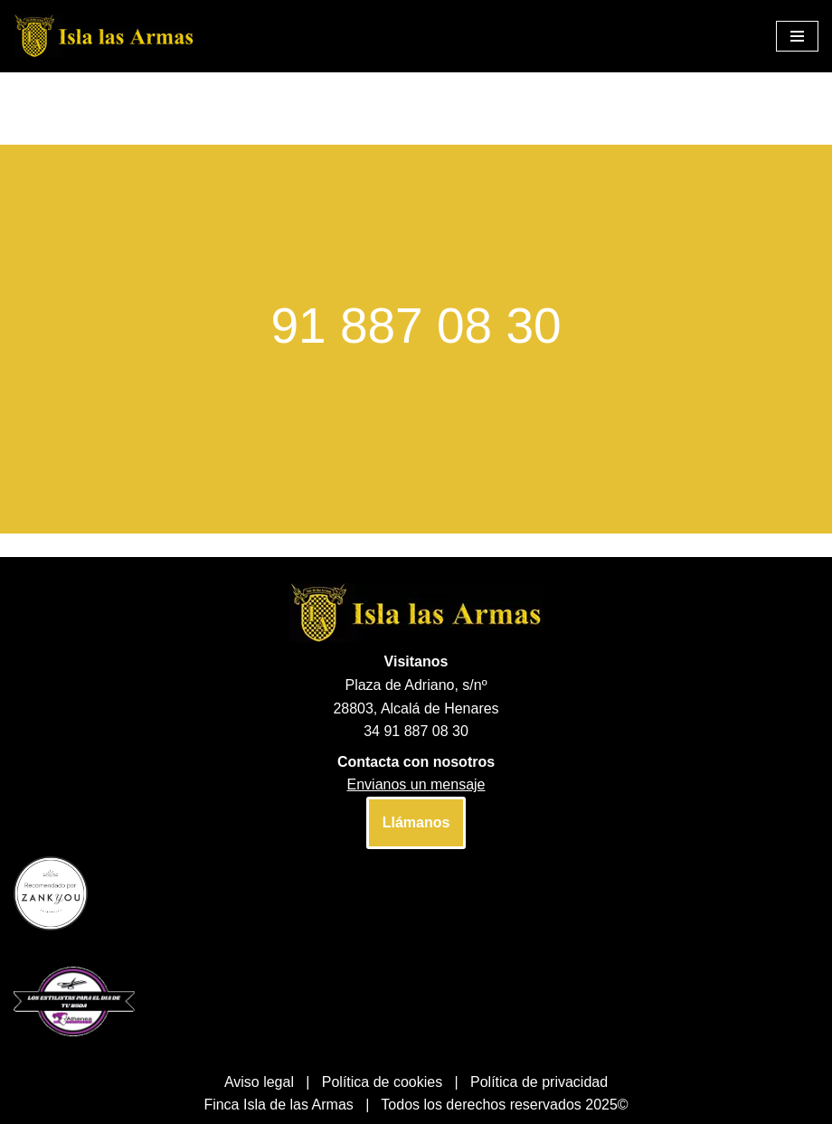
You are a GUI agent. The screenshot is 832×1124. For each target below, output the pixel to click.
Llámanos (416, 822)
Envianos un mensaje (416, 784)
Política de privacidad (539, 1082)
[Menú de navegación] (797, 36)
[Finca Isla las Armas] (104, 35)
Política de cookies (382, 1082)
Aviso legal (259, 1082)
